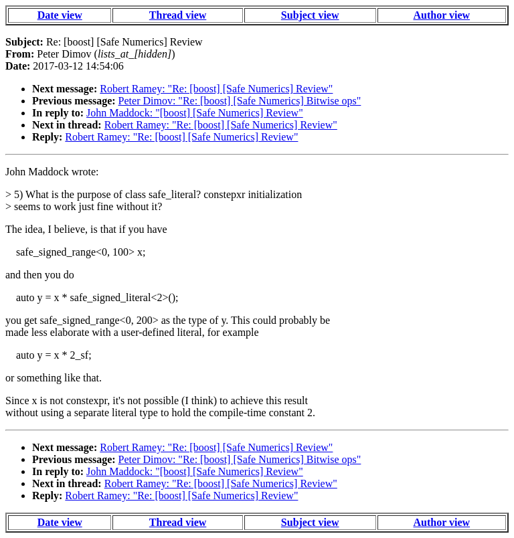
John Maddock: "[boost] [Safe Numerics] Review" (194, 112)
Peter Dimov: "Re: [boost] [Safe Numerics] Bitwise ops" (239, 100)
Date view (59, 15)
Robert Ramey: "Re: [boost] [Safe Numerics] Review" (216, 88)
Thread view (177, 15)
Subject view (310, 15)
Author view (442, 15)
